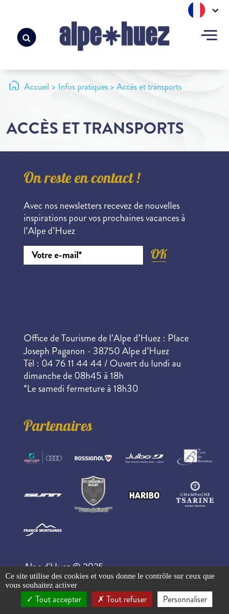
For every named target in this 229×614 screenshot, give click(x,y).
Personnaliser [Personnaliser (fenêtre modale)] (185, 599)
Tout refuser (122, 599)
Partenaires (58, 427)
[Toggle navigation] (209, 36)
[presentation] (105, 294)
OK (159, 254)
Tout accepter (53, 599)
